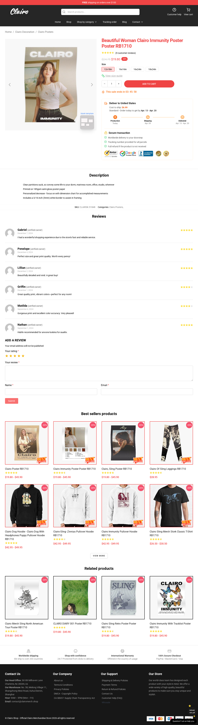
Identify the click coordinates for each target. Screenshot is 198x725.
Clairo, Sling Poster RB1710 (117, 468)
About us (58, 680)
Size (104, 64)
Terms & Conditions (63, 685)
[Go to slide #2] (58, 138)
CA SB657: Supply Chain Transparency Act (74, 698)
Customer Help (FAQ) (112, 698)
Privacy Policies (61, 689)
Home (8, 31)
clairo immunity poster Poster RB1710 (74, 468)
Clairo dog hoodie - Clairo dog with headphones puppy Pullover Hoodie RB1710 (25, 535)
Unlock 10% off (192, 711)
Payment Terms (109, 685)
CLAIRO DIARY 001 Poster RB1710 (72, 623)
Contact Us (107, 693)
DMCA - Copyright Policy (65, 693)
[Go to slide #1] (42, 138)
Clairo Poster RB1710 (17, 468)
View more (99, 556)
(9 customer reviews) (125, 53)
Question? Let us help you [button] (183, 721)
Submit (11, 401)
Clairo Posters (45, 31)
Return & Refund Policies (114, 689)
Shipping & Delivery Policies (115, 680)
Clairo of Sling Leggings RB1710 (168, 468)
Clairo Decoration (24, 31)
